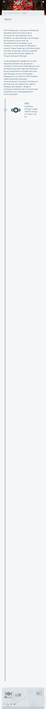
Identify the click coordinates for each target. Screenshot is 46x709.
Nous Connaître (14, 13)
